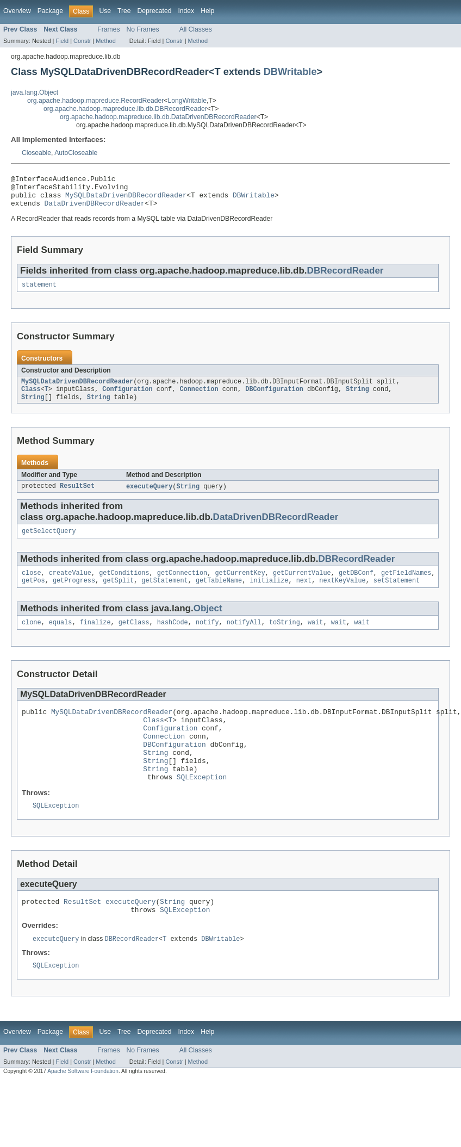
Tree (124, 11)
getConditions (124, 585)
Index (186, 11)
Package (50, 11)
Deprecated (155, 11)
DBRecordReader (345, 277)
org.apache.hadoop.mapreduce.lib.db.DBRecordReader (125, 109)
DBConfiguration (274, 398)
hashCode (172, 637)
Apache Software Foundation (83, 1107)
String (357, 398)
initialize (269, 594)
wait (315, 637)
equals (60, 637)
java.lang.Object (34, 92)
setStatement (396, 594)
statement (39, 292)
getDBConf (356, 585)
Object (208, 622)
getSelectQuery (49, 542)
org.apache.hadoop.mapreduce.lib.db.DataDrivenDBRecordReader (158, 117)
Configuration (127, 398)
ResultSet (77, 497)
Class (31, 398)
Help (207, 11)
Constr (82, 41)
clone (31, 637)
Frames (108, 29)
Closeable (36, 153)
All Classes (195, 29)
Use (105, 11)
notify (207, 637)
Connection (198, 398)
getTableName (219, 594)
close (31, 585)
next (304, 594)
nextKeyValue (342, 594)
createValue (70, 585)
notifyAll (244, 637)
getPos (33, 594)
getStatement (164, 594)
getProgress (74, 594)
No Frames (143, 29)
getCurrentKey (240, 585)
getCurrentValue (302, 585)
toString (284, 637)
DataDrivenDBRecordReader (95, 209)
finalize (95, 637)
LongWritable (187, 100)
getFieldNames (406, 585)
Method (105, 41)
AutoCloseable (75, 153)
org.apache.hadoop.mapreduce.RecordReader (95, 100)
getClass (134, 637)
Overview (17, 11)
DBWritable (290, 71)
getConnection (182, 585)
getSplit (118, 594)
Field (61, 41)
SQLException (202, 806)
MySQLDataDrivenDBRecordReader (125, 199)
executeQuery (149, 497)
